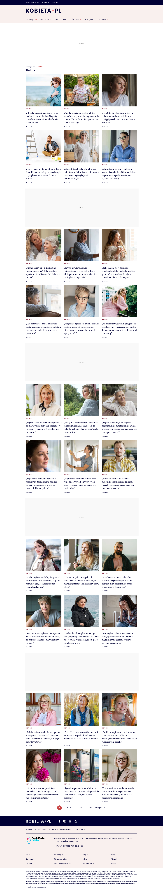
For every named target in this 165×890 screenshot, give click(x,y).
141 (81, 807)
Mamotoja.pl (58, 855)
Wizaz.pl (113, 859)
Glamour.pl (29, 859)
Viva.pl (113, 855)
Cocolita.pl (29, 863)
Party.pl (85, 855)
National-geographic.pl (62, 863)
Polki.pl (84, 859)
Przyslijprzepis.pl (88, 863)
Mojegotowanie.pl (60, 859)
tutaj (44, 887)
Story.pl (113, 863)
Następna (98, 807)
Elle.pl (28, 855)
